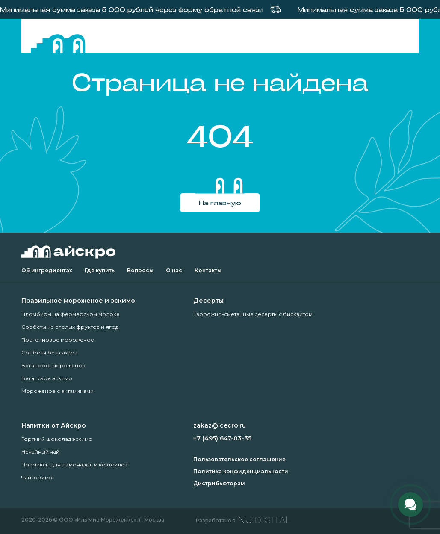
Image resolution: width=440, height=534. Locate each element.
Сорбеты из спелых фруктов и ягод (69, 327)
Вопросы (140, 270)
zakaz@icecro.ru (219, 425)
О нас (174, 270)
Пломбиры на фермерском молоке (70, 314)
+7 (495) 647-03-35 (222, 438)
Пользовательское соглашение (239, 459)
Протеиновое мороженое (57, 339)
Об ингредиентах (46, 270)
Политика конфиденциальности (240, 471)
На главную (220, 202)
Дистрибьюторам (219, 483)
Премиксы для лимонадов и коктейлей (74, 464)
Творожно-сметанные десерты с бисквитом (253, 314)
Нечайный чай (40, 451)
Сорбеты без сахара (49, 352)
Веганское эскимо (46, 378)
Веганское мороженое (53, 365)
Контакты (208, 270)
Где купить (100, 270)
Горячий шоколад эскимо (56, 439)
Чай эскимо (37, 477)
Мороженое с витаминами (57, 391)
